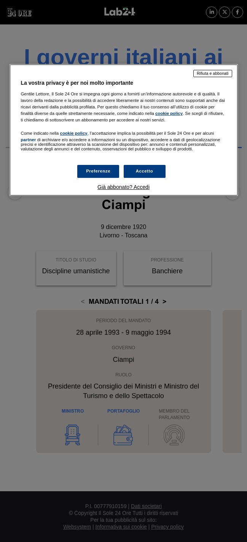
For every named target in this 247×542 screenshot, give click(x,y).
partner (28, 139)
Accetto (144, 171)
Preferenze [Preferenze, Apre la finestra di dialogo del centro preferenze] (98, 171)
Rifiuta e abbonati (213, 73)
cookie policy (169, 113)
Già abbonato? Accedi (123, 187)
